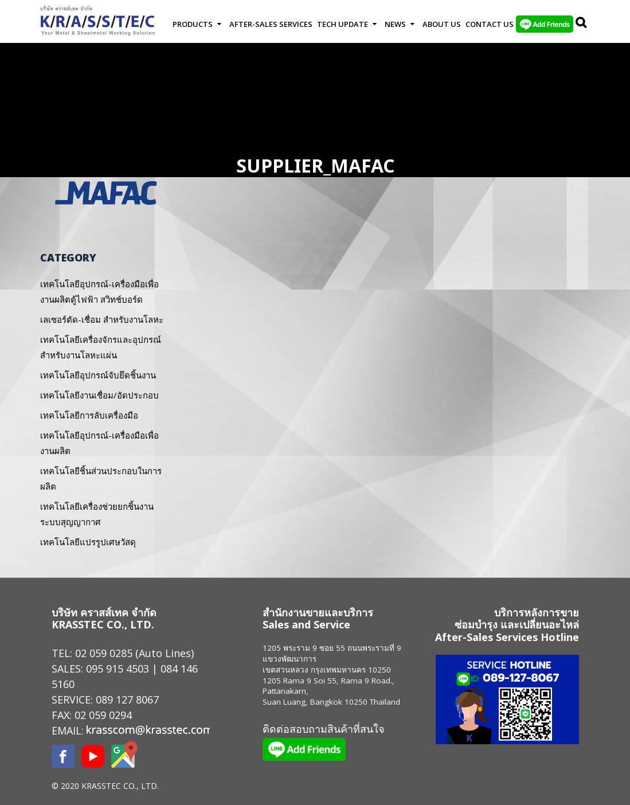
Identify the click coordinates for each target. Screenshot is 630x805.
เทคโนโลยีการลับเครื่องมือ (89, 415)
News (395, 24)
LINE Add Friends (544, 24)
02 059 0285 (103, 653)
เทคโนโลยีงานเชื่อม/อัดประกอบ (99, 395)
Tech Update (342, 24)
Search (581, 24)
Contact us (489, 24)
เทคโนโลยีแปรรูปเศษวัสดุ (88, 542)
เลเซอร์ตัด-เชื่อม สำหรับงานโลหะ (101, 319)
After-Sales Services (270, 24)
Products (193, 24)
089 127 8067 (127, 699)
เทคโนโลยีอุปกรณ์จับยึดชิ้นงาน (98, 375)
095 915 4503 (117, 668)
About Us (441, 24)
